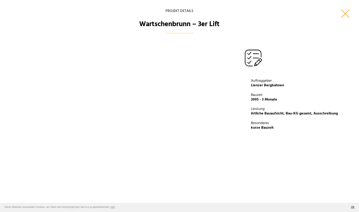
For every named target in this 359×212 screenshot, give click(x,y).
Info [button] (112, 207)
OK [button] (352, 207)
